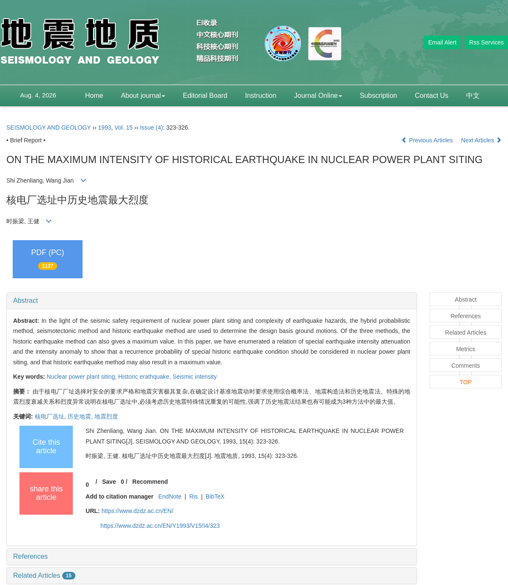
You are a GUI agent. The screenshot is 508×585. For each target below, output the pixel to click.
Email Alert (442, 42)
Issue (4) (151, 127)
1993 (104, 127)
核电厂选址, (51, 416)
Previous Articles (427, 140)
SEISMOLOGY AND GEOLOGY (48, 127)
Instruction (260, 95)
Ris (193, 496)
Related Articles (44, 575)
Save (109, 481)
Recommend (150, 481)
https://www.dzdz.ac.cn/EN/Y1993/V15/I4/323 (160, 525)
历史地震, (80, 416)
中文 (473, 95)
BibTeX (215, 496)
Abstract (25, 300)
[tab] (212, 301)
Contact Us (431, 95)
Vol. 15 (124, 127)
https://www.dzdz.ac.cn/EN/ (138, 510)
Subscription (378, 95)
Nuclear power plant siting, (82, 376)
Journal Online (318, 95)
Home (94, 95)
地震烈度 (106, 416)
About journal (143, 95)
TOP (466, 382)
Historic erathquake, (145, 376)
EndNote (169, 496)
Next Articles (481, 140)
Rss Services (486, 42)
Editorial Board (205, 95)
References (30, 556)
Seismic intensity (195, 376)
